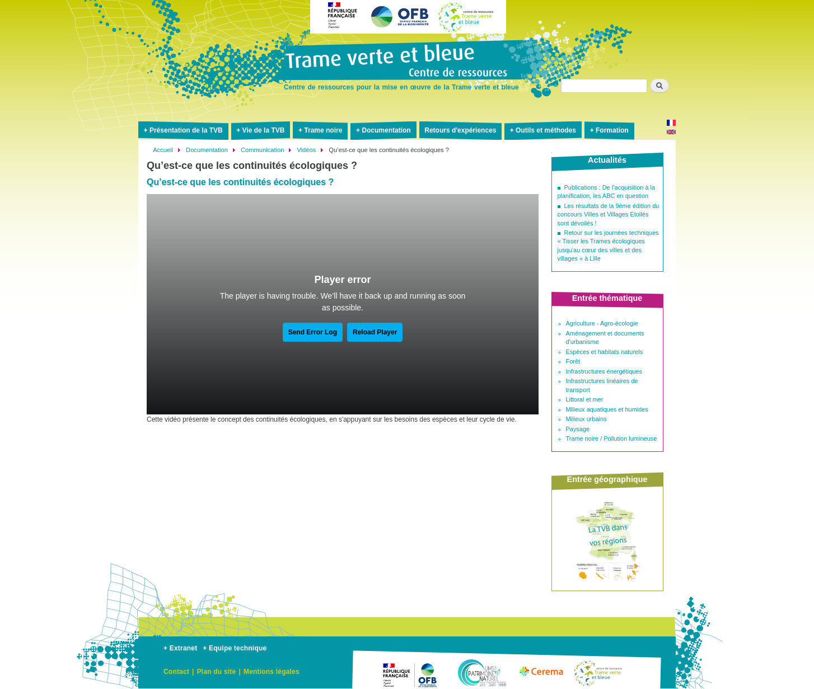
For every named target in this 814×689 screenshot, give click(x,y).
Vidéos (306, 150)
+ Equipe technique (234, 648)
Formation (612, 130)
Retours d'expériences (460, 130)
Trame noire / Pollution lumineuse (611, 438)
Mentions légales (272, 672)
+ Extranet (180, 648)
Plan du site (216, 672)
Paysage (578, 429)
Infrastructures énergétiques (604, 371)
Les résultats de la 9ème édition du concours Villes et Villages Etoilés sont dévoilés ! (608, 214)
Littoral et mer (585, 399)
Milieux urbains (586, 419)
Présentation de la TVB (186, 130)
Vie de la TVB (263, 130)
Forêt (573, 361)
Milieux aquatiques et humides (607, 409)
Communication (262, 150)
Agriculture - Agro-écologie (602, 323)
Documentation (386, 130)
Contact (176, 672)
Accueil (163, 150)
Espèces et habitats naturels (604, 351)
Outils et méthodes (546, 130)
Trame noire (323, 130)
